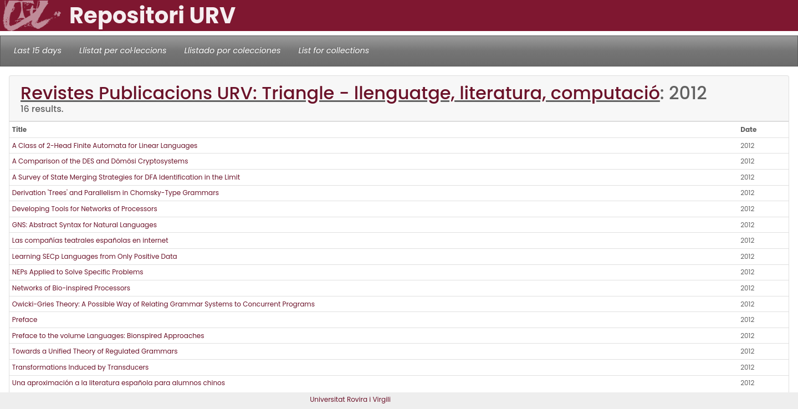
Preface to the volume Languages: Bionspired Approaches (108, 335)
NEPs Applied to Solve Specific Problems (78, 272)
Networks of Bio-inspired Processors (71, 288)
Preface (25, 319)
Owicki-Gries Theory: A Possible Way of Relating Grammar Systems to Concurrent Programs (163, 304)
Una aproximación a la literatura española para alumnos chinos (118, 382)
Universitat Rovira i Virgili (350, 399)
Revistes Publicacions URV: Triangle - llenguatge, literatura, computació (340, 92)
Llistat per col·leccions (123, 50)
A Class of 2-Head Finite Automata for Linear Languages (105, 145)
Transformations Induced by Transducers (80, 367)
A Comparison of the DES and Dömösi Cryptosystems (100, 161)
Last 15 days (38, 50)
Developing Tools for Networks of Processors (84, 208)
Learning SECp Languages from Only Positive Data (94, 256)
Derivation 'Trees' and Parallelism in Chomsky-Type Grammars (115, 192)
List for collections (333, 50)
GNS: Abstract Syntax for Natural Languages (84, 224)
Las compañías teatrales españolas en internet (90, 240)
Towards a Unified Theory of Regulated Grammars (95, 351)
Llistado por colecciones (233, 50)
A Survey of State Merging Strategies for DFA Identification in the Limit (126, 177)
